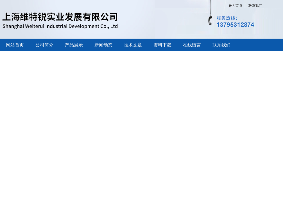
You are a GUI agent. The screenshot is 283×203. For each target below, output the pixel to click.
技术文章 (133, 45)
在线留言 (192, 45)
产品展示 (74, 45)
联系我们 (221, 45)
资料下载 (162, 45)
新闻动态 (103, 45)
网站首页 (15, 45)
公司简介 (44, 45)
